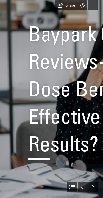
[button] (66, 5)
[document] (51, 99)
